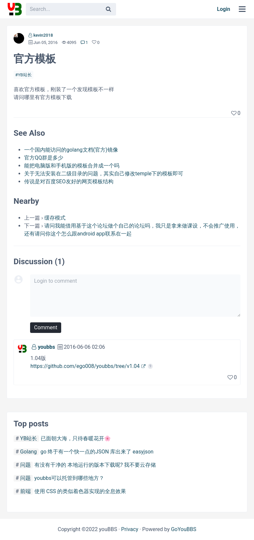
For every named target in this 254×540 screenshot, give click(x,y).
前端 (25, 491)
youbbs (46, 347)
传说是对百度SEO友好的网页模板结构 (68, 181)
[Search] (108, 9)
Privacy (129, 529)
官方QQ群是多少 (43, 158)
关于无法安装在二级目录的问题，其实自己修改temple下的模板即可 (103, 173)
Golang (28, 452)
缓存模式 (54, 218)
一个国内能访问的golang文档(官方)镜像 (71, 150)
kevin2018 (43, 35)
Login (223, 9)
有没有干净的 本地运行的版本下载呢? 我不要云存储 (95, 465)
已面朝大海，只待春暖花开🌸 (76, 438)
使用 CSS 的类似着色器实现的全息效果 (80, 491)
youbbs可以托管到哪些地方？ (69, 478)
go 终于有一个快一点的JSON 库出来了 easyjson (96, 452)
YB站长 (25, 74)
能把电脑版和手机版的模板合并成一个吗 (71, 165)
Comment (45, 327)
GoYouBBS (183, 529)
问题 (25, 465)
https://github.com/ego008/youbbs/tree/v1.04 (85, 366)
